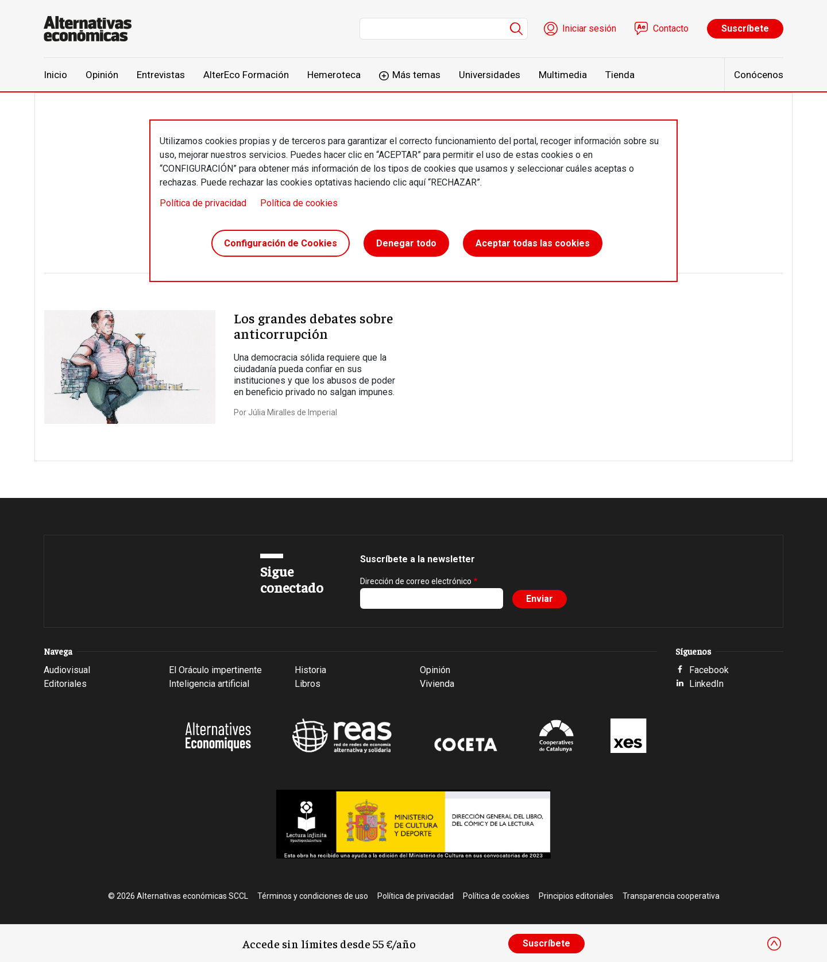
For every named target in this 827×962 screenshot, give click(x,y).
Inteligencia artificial (209, 683)
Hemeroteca (334, 74)
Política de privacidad (203, 203)
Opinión (102, 74)
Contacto (671, 28)
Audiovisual (67, 669)
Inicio (55, 74)
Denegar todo (406, 243)
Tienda (620, 74)
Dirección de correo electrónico (416, 581)
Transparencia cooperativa (671, 896)
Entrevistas (161, 74)
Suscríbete (745, 28)
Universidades (489, 74)
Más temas (416, 74)
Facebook (709, 669)
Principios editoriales (576, 896)
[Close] (774, 943)
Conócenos (758, 74)
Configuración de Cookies (280, 243)
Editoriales (65, 683)
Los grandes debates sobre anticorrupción (313, 325)
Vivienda (437, 683)
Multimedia (563, 74)
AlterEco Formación (246, 74)
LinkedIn (706, 683)
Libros (307, 683)
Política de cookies (299, 203)
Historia (310, 669)
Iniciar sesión (589, 28)
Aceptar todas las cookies (533, 243)
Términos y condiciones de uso (312, 896)
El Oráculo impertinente (215, 669)
